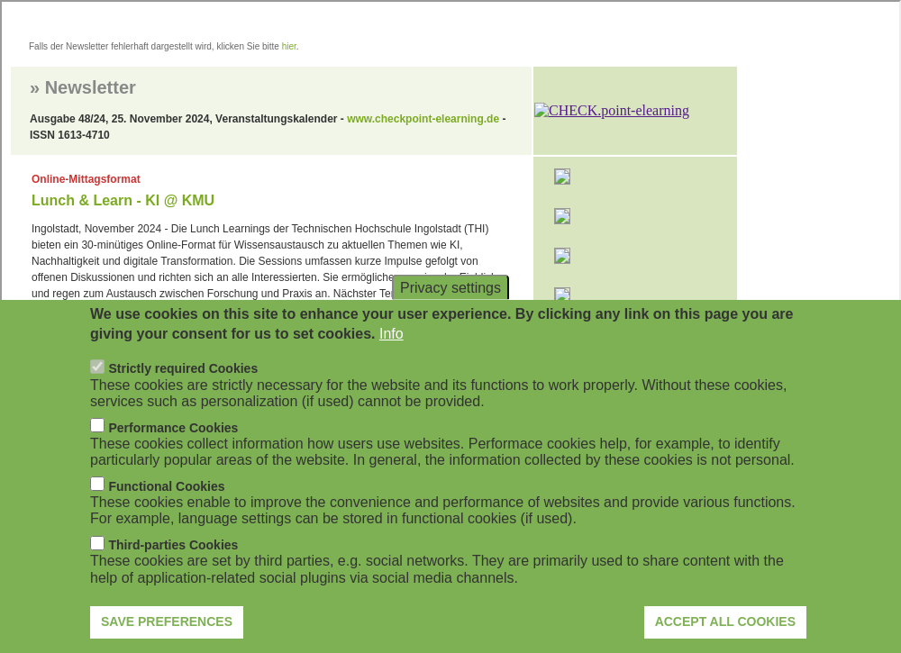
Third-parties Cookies (173, 572)
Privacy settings (450, 314)
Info (391, 360)
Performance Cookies (173, 455)
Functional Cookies (166, 513)
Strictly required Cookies (183, 396)
